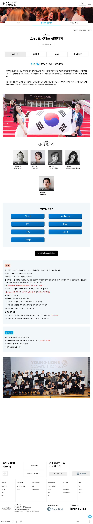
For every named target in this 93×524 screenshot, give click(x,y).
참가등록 (36, 54)
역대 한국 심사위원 (66, 492)
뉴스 (79, 482)
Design (28, 240)
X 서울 (77, 521)
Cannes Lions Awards (33, 473)
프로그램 (3, 489)
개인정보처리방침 (27, 507)
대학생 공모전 (74, 23)
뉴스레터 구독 (58, 474)
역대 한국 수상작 (66, 489)
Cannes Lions (34, 465)
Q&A (57, 54)
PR (27, 224)
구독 (82, 3)
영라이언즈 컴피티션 (36, 482)
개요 (18, 23)
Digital (28, 216)
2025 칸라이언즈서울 (21, 486)
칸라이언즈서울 (20, 482)
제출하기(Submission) (46, 253)
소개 (64, 486)
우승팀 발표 (78, 54)
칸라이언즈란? (4, 486)
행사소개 (15, 54)
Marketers (65, 216)
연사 (18, 492)
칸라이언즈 (3, 482)
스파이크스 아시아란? (52, 486)
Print (65, 224)
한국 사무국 (65, 482)
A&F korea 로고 (7, 508)
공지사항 (80, 489)
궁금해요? (81, 492)
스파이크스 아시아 (51, 482)
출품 (2, 492)
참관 (2, 495)
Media (65, 232)
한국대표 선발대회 (46, 23)
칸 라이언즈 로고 (9, 4)
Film (28, 232)
